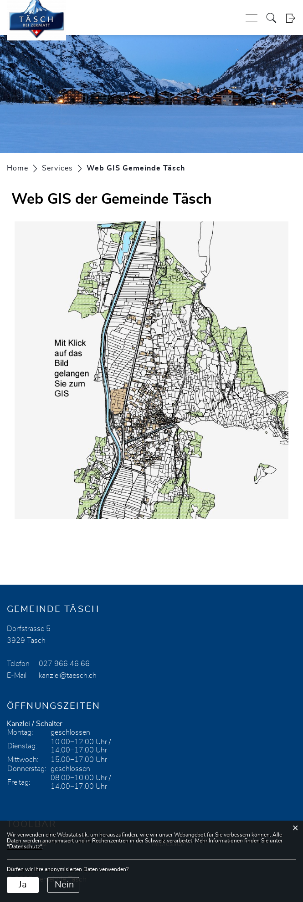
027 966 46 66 (64, 663)
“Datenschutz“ (24, 846)
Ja (23, 884)
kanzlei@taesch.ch (68, 675)
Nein (64, 884)
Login (290, 18)
